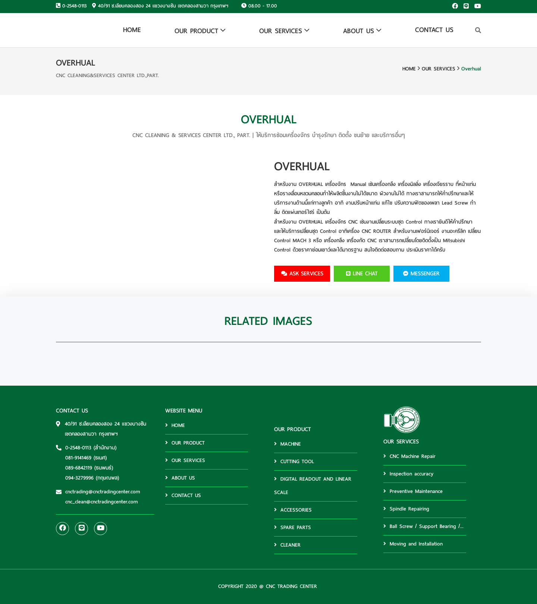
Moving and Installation (413, 544)
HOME (132, 29)
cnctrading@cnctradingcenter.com (102, 491)
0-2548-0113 (74, 6)
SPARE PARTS (292, 527)
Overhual (471, 68)
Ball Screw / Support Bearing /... (423, 526)
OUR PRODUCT (196, 31)
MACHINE (287, 444)
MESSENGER (421, 273)
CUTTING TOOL (294, 461)
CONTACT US (434, 29)
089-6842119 (78, 468)
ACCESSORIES (293, 510)
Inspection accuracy (408, 473)
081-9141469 (78, 457)
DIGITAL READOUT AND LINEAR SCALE (312, 486)
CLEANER (287, 545)
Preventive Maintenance (413, 491)
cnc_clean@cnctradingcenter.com (101, 501)
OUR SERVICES (280, 31)
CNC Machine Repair (409, 456)
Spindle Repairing (406, 509)
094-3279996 (79, 478)
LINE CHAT (362, 273)
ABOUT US (358, 31)
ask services (302, 273)
